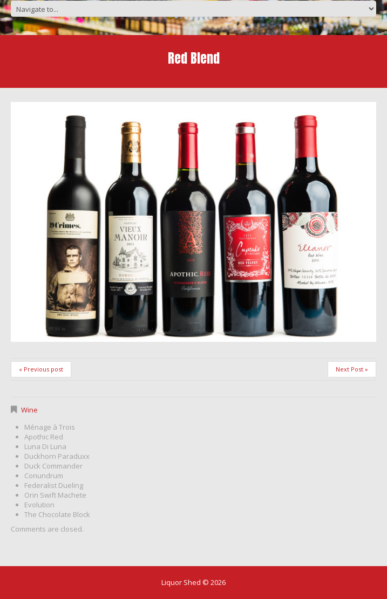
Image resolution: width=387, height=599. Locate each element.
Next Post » (352, 369)
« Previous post (41, 369)
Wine (29, 410)
